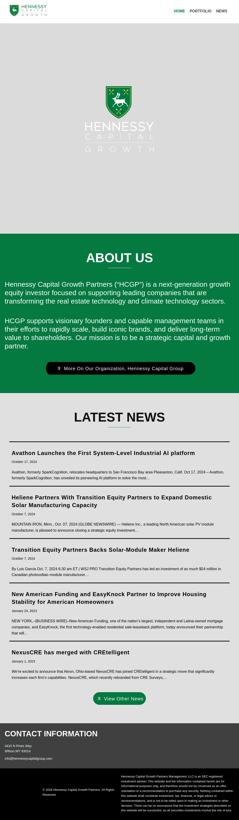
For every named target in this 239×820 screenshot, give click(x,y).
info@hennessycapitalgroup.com (28, 758)
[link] (179, 11)
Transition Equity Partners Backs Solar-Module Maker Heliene (101, 550)
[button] (119, 368)
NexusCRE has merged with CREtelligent (71, 652)
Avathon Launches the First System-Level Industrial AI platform (103, 453)
